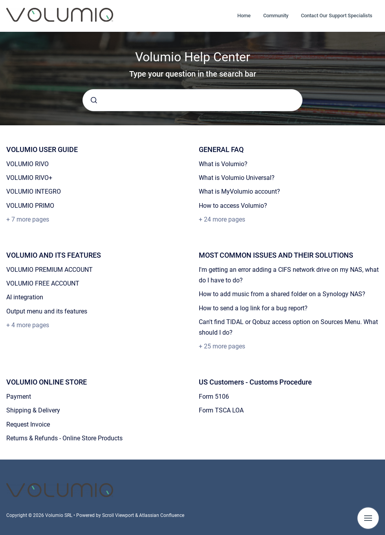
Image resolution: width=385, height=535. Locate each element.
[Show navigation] (368, 518)
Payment (18, 396)
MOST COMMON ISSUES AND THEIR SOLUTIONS (276, 255)
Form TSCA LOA (221, 410)
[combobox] (192, 100)
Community (275, 15)
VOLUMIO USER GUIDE (42, 149)
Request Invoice (28, 424)
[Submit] (94, 100)
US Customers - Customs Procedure (255, 382)
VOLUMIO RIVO (27, 164)
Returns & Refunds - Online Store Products (64, 438)
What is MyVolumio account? (239, 191)
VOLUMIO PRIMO (30, 205)
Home (244, 15)
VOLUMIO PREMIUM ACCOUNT (49, 269)
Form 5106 (214, 396)
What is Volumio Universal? (237, 177)
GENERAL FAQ (221, 149)
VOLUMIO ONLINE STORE (46, 382)
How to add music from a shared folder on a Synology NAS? (282, 294)
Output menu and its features (46, 311)
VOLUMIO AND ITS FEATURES (53, 255)
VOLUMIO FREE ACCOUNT (42, 283)
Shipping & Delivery (33, 410)
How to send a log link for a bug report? (253, 308)
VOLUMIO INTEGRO (33, 191)
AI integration (24, 297)
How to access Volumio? (233, 205)
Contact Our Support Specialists (336, 15)
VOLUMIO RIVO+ (29, 177)
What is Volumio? (223, 164)
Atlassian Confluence (161, 515)
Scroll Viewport (118, 515)
